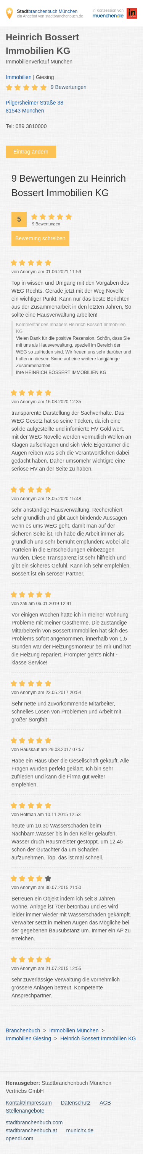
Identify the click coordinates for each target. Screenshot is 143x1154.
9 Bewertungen (69, 87)
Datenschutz (76, 1103)
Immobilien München (73, 1030)
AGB (105, 1103)
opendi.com (19, 1138)
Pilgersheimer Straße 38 (68, 107)
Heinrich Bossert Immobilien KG (98, 1038)
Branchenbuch (23, 1030)
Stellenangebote (25, 1111)
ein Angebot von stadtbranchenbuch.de (50, 16)
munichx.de (80, 1130)
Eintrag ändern (30, 152)
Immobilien (19, 77)
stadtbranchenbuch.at (31, 1130)
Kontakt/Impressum (29, 1103)
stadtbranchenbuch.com (34, 1122)
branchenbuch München (47, 11)
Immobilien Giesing (28, 1038)
